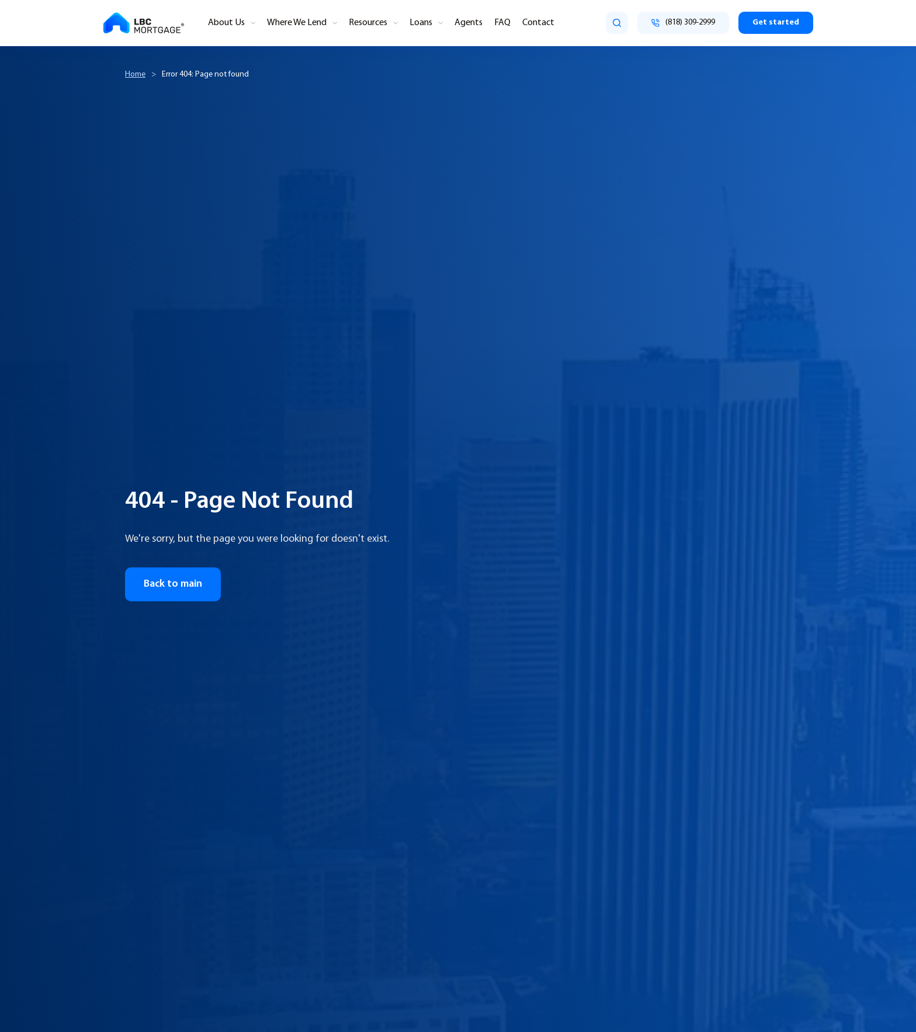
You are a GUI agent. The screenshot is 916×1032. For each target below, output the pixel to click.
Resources (368, 22)
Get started (775, 22)
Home (135, 74)
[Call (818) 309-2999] (683, 23)
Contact (538, 22)
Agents (468, 22)
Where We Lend (297, 22)
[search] (617, 23)
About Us (226, 22)
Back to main (173, 584)
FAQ (502, 22)
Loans (421, 22)
